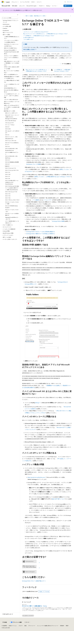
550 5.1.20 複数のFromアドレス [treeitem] (11, 153)
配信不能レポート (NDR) (39, 16)
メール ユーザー (47, 200)
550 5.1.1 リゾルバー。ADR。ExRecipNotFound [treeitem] (11, 137)
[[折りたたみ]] (17, 14)
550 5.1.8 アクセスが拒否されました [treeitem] (12, 143)
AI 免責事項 (4, 625)
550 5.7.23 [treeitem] (7, 172)
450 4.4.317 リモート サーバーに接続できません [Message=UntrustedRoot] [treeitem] (12, 116)
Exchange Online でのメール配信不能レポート (34, 581)
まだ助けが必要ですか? (28, 37)
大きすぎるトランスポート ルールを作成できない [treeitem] (11, 45)
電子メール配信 (29, 16)
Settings (37, 402)
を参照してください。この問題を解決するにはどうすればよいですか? (52, 176)
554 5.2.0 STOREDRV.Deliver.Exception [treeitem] (11, 206)
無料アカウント (67, 5)
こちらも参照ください (28, 39)
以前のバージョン (13, 625)
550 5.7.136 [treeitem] (7, 198)
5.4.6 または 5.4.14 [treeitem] (9, 122)
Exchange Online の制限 (58, 221)
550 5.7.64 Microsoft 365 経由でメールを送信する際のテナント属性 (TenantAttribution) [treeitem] (12, 187)
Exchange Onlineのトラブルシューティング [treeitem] (10, 21)
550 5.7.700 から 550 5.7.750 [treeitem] (11, 200)
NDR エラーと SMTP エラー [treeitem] (11, 113)
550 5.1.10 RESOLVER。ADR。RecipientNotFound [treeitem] (11, 149)
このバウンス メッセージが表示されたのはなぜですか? (35, 32)
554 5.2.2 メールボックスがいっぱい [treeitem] (12, 210)
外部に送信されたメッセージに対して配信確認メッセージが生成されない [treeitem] (11, 63)
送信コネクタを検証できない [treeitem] (10, 48)
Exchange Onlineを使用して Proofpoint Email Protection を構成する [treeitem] (11, 51)
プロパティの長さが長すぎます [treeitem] (11, 99)
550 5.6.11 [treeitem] (7, 164)
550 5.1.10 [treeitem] (7, 146)
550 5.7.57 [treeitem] (7, 176)
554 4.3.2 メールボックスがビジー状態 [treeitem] (12, 202)
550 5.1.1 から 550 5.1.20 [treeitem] (10, 140)
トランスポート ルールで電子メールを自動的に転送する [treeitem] (11, 41)
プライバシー (31, 625)
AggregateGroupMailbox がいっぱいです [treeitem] (11, 218)
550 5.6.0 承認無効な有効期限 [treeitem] (12, 162)
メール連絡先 (35, 200)
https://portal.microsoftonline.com (36, 477)
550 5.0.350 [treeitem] (8, 129)
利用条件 (62, 625)
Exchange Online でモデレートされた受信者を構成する (40, 231)
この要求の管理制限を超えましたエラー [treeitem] (11, 37)
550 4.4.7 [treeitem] (7, 127)
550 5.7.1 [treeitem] (7, 166)
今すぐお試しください (29, 49)
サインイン (69, 2)
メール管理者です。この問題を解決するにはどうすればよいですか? (38, 35)
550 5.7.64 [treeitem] (7, 178)
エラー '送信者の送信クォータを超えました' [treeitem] (12, 222)
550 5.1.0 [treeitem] (7, 134)
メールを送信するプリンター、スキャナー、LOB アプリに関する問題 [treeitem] (11, 95)
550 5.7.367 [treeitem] (8, 174)
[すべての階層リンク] (23, 16)
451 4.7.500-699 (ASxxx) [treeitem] (10, 120)
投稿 (25, 625)
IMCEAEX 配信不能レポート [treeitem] (10, 88)
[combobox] (10, 18)
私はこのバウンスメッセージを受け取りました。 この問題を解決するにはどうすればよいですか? (45, 33)
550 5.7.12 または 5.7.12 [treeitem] (10, 168)
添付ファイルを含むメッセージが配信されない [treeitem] (11, 102)
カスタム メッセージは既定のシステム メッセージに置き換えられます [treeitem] (11, 57)
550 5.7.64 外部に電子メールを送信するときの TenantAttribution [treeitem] (11, 182)
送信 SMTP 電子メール (57, 499)
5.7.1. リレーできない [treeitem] (10, 124)
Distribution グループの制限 (33, 164)
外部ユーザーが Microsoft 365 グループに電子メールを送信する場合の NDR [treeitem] (11, 107)
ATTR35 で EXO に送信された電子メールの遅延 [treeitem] (11, 67)
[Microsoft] (3, 2)
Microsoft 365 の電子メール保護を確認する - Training (34, 606)
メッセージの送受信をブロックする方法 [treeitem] (11, 85)
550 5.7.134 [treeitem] (7, 195)
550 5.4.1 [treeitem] (7, 160)
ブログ (20, 625)
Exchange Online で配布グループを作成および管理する (40, 233)
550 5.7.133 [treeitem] (7, 193)
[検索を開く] (65, 2)
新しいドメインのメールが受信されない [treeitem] (11, 71)
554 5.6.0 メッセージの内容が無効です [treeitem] (12, 214)
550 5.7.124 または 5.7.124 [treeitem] (11, 191)
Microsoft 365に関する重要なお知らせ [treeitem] (11, 91)
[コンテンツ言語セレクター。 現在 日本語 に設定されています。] (5, 622)
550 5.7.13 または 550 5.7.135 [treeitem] (11, 170)
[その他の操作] (70, 16)
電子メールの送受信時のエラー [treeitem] (11, 74)
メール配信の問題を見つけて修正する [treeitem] (11, 81)
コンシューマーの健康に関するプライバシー (47, 625)
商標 (67, 625)
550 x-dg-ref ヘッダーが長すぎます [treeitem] (12, 131)
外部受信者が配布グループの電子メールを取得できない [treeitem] (11, 77)
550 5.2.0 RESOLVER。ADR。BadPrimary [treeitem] (11, 157)
